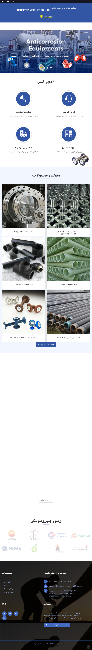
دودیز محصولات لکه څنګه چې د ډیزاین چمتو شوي (68, 232)
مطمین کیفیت (23, 112)
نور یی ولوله (46, 500)
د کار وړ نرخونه (23, 147)
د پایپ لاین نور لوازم (23, 231)
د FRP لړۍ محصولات (68, 284)
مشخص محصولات (46, 175)
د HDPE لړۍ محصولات (23, 284)
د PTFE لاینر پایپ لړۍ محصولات (23, 337)
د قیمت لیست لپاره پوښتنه (58, 625)
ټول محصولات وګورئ (46, 344)
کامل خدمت (69, 112)
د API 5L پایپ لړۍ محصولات (68, 337)
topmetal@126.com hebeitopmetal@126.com (66, 586)
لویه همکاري (69, 147)
